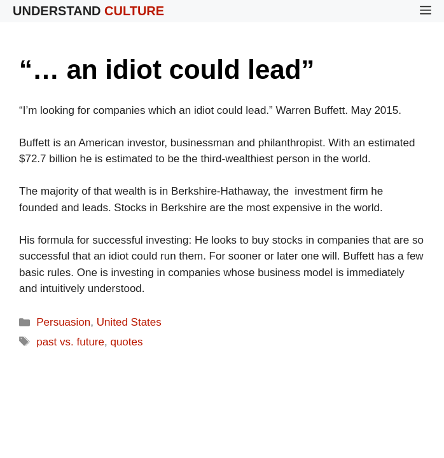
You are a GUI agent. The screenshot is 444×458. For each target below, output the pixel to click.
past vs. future (70, 342)
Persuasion (63, 322)
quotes (126, 342)
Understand (88, 11)
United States (129, 322)
